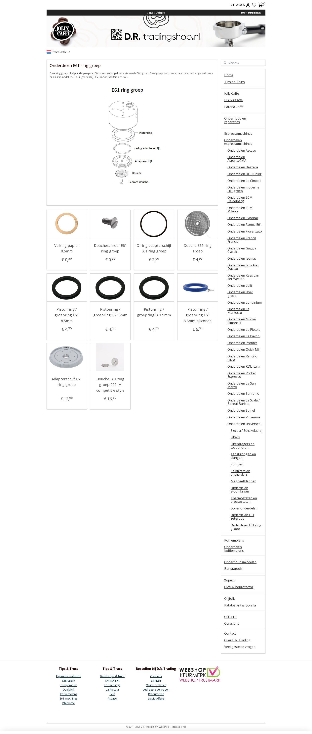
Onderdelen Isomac (241, 258)
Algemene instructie (68, 676)
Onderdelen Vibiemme (243, 417)
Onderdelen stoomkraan (240, 490)
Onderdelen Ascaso (241, 150)
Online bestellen (156, 685)
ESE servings (112, 685)
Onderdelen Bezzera (242, 167)
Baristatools (233, 568)
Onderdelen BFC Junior (244, 174)
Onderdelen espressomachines (238, 142)
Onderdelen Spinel (241, 410)
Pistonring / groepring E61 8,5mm (67, 315)
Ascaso (112, 698)
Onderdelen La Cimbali (244, 181)
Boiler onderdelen (244, 508)
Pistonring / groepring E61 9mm (154, 312)
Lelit (112, 694)
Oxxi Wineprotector (238, 587)
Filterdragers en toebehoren (242, 446)
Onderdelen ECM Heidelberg (240, 199)
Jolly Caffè (231, 93)
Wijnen (229, 580)
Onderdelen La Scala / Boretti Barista (243, 402)
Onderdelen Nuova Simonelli (241, 321)
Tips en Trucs (234, 82)
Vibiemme (68, 703)
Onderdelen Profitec (242, 343)
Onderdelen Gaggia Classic (241, 250)
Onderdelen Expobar (242, 218)
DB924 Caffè (233, 100)
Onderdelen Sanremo (243, 393)
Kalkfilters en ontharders (240, 473)
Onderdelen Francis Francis (241, 240)
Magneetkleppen (243, 481)
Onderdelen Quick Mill (243, 349)
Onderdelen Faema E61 (244, 224)
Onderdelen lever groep (240, 294)
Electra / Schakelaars (246, 430)
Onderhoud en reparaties (235, 120)
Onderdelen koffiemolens (234, 549)
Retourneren (156, 694)
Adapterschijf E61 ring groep (67, 382)
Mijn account (240, 4)
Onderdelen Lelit (239, 285)
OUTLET (230, 617)
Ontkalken (68, 681)
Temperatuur (68, 685)
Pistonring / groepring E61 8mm (110, 312)
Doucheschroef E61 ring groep (110, 248)
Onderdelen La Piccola (243, 329)
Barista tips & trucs (112, 676)
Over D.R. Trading (237, 640)
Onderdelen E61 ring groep (246, 527)
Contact (230, 633)
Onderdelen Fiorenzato (244, 231)
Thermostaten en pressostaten (244, 500)
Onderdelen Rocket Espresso (241, 375)
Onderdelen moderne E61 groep (243, 189)
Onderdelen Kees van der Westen (243, 277)
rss (184, 726)
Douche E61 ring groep (198, 248)
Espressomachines (238, 133)
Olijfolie (230, 598)
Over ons (156, 676)
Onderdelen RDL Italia (243, 366)
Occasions (231, 623)
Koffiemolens (234, 540)
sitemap (176, 726)
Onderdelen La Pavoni (243, 336)
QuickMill (68, 689)
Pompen (237, 464)
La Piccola (112, 689)
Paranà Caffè (234, 107)
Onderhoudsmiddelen (240, 562)
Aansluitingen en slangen (243, 456)
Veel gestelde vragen (239, 647)
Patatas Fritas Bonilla (240, 605)
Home (228, 75)
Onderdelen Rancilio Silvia (242, 358)
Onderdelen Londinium (244, 302)
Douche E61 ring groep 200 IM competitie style (110, 385)
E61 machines (68, 698)
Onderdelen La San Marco (241, 385)
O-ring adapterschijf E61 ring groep (154, 248)
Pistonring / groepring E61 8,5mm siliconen (198, 315)
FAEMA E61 (112, 681)
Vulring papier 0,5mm (67, 248)
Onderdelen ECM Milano (240, 210)
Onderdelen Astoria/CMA (236, 159)
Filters (235, 437)
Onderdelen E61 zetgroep (242, 517)
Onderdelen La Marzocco (238, 311)
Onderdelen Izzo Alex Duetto (243, 267)
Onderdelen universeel (244, 424)
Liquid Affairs (156, 698)
